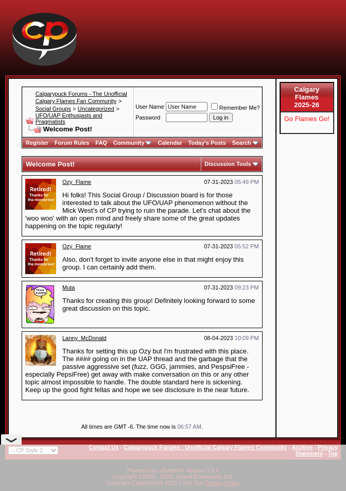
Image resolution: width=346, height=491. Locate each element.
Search (245, 143)
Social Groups (53, 109)
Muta (68, 287)
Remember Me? (235, 108)
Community (132, 143)
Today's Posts (207, 143)
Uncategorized (96, 109)
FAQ (101, 143)
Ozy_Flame (76, 182)
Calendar (170, 143)
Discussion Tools (227, 164)
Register (37, 143)
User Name (149, 107)
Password (147, 117)
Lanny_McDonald (84, 338)
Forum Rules (72, 143)
